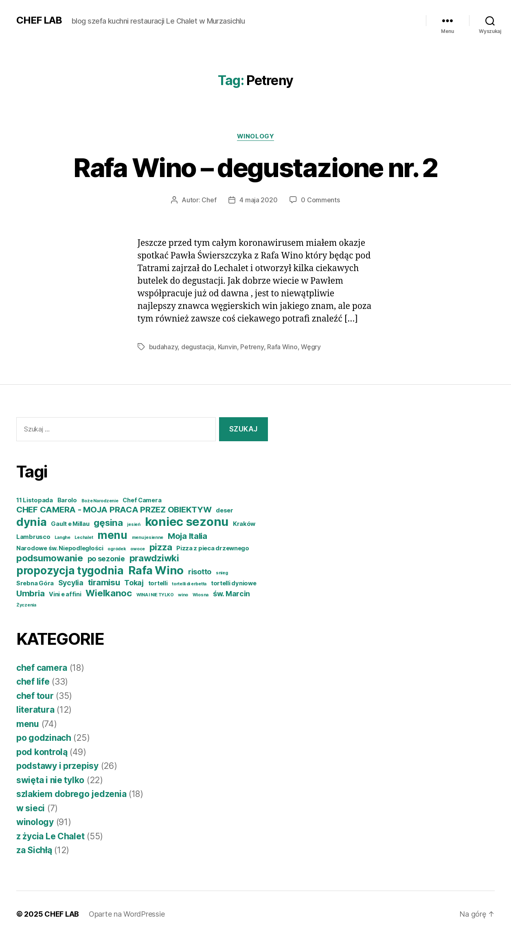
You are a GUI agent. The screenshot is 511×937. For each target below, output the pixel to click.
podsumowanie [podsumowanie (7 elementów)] (49, 557)
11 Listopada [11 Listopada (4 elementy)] (34, 500)
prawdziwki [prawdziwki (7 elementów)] (154, 557)
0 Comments (320, 200)
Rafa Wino (282, 347)
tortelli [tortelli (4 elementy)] (158, 583)
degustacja (197, 347)
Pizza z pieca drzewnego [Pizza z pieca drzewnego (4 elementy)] (212, 548)
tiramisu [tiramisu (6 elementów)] (104, 582)
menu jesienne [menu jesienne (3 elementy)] (148, 537)
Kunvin (227, 347)
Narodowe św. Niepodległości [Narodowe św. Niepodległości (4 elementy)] (59, 548)
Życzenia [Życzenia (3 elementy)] (26, 605)
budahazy (163, 347)
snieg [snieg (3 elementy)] (222, 573)
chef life (33, 681)
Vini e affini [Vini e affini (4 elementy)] (65, 594)
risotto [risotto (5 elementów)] (199, 571)
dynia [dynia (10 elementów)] (31, 522)
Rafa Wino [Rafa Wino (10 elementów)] (156, 570)
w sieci (30, 808)
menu (27, 724)
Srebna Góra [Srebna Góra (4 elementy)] (35, 583)
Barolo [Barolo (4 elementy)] (67, 500)
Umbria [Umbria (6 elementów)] (30, 593)
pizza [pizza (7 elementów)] (160, 546)
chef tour (35, 696)
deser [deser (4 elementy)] (224, 510)
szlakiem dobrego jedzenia (71, 794)
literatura (35, 710)
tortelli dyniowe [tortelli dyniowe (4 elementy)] (234, 583)
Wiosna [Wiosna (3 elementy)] (200, 595)
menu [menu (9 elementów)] (112, 535)
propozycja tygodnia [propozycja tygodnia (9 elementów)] (70, 570)
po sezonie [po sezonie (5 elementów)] (106, 558)
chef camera (41, 668)
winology (255, 136)
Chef (209, 200)
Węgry (311, 347)
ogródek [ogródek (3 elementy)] (116, 549)
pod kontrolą (42, 752)
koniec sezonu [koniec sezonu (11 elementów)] (187, 521)
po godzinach (43, 738)
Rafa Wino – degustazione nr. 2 (255, 167)
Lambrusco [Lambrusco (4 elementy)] (33, 537)
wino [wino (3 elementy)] (183, 595)
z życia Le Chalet (50, 836)
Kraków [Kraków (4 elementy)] (244, 524)
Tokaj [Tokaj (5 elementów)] (134, 582)
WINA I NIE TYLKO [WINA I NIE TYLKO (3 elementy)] (155, 595)
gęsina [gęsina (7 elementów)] (108, 522)
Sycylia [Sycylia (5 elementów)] (70, 582)
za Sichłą (34, 850)
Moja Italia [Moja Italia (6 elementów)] (187, 536)
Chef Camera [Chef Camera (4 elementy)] (142, 500)
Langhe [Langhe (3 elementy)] (62, 537)
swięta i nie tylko (50, 780)
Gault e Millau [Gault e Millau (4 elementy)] (70, 524)
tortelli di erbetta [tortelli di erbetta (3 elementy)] (189, 584)
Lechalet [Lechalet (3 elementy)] (84, 537)
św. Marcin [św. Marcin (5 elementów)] (231, 593)
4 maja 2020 (258, 200)
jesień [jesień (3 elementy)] (133, 524)
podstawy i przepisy (57, 766)
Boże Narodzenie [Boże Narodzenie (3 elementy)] (99, 501)
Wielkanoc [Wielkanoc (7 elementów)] (109, 592)
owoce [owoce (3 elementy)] (137, 549)
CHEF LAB (39, 20)
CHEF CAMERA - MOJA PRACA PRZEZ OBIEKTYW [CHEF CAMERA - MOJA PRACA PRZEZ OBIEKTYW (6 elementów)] (113, 509)
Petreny (251, 347)
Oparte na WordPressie (126, 914)
